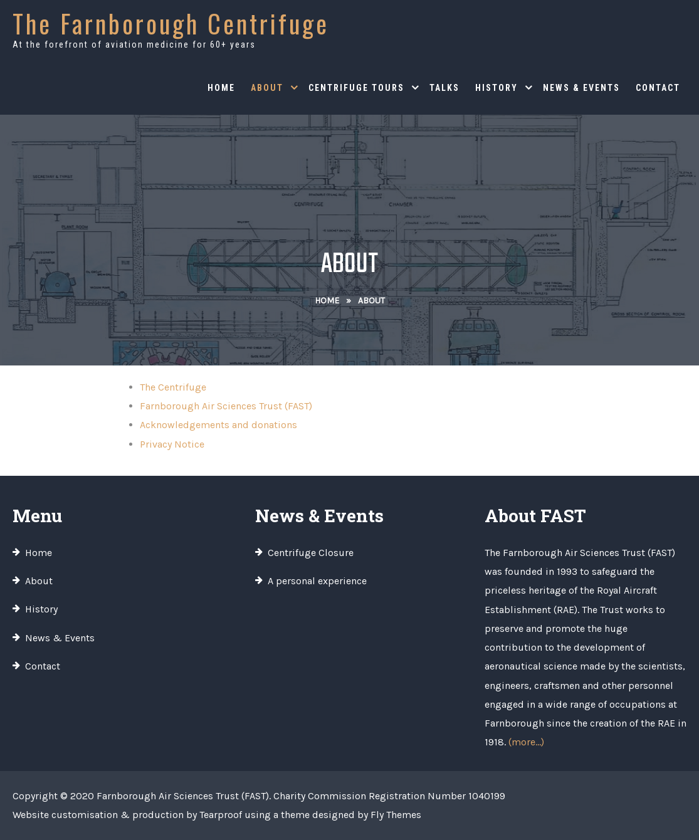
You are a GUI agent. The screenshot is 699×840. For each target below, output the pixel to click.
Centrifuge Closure (311, 553)
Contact (658, 88)
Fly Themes (396, 815)
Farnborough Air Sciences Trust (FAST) (226, 406)
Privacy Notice (172, 444)
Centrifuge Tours (356, 88)
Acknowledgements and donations (218, 425)
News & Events (581, 88)
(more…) (526, 742)
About (267, 88)
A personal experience (317, 581)
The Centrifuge (173, 387)
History (496, 88)
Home (221, 88)
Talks (444, 88)
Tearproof (220, 815)
